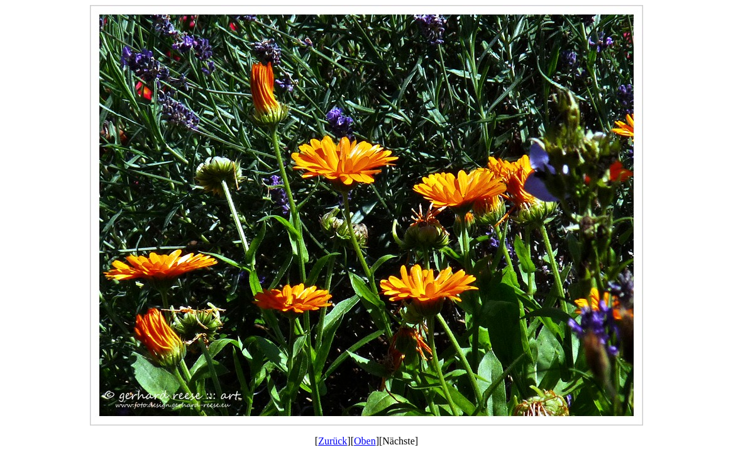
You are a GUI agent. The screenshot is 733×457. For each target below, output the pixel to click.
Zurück (332, 441)
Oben (365, 441)
